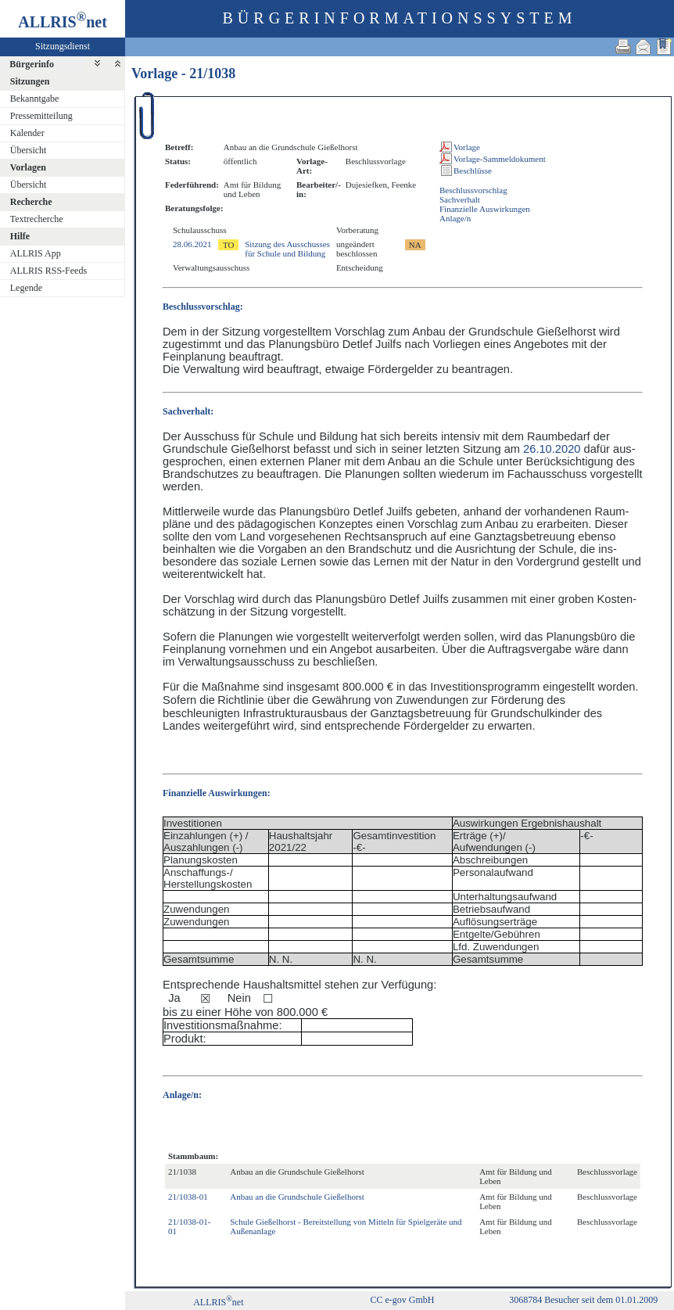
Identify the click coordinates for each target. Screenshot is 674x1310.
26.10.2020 (551, 449)
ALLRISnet (218, 1302)
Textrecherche (36, 219)
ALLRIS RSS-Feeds (48, 270)
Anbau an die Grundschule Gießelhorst (297, 1196)
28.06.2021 (192, 244)
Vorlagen (28, 167)
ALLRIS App (35, 253)
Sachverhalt (459, 199)
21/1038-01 (188, 1196)
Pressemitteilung (41, 115)
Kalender (27, 132)
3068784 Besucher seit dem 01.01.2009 (583, 1299)
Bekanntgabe (34, 98)
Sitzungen (30, 81)
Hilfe (20, 236)
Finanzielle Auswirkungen (484, 209)
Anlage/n (455, 218)
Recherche (31, 201)
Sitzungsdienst (62, 46)
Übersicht (28, 150)
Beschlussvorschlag (473, 190)
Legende (26, 287)
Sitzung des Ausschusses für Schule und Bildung (287, 248)
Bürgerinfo (31, 64)
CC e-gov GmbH (403, 1299)
